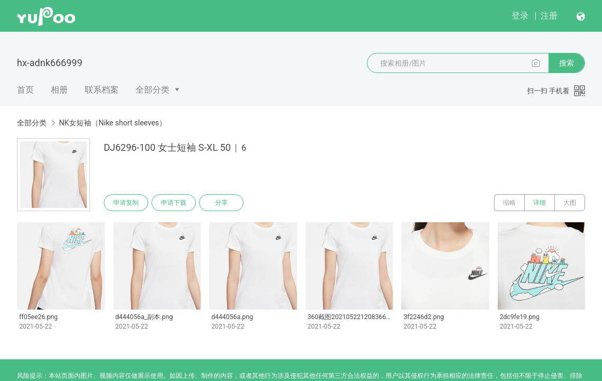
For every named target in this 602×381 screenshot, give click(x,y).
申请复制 (126, 202)
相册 (59, 90)
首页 (25, 90)
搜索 (566, 63)
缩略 (509, 202)
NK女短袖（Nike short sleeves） (112, 123)
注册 (549, 16)
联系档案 (102, 90)
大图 (569, 202)
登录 (519, 16)
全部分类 (152, 90)
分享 (221, 202)
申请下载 (173, 202)
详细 (539, 202)
